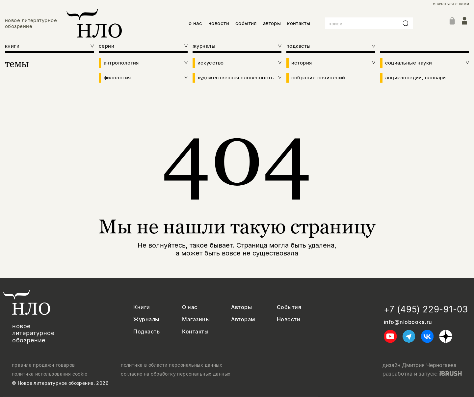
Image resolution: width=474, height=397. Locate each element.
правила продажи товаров (43, 365)
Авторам (243, 319)
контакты (298, 23)
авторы (272, 23)
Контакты (195, 332)
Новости (288, 319)
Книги (141, 307)
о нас (195, 23)
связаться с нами (451, 4)
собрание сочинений (318, 78)
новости (218, 23)
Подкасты (147, 332)
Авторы (241, 307)
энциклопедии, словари (415, 78)
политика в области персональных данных (171, 365)
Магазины (196, 319)
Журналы (146, 319)
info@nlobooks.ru (408, 322)
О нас (189, 307)
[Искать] (406, 23)
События (289, 307)
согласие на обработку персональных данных (175, 374)
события (246, 23)
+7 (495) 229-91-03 (426, 309)
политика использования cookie (49, 374)
